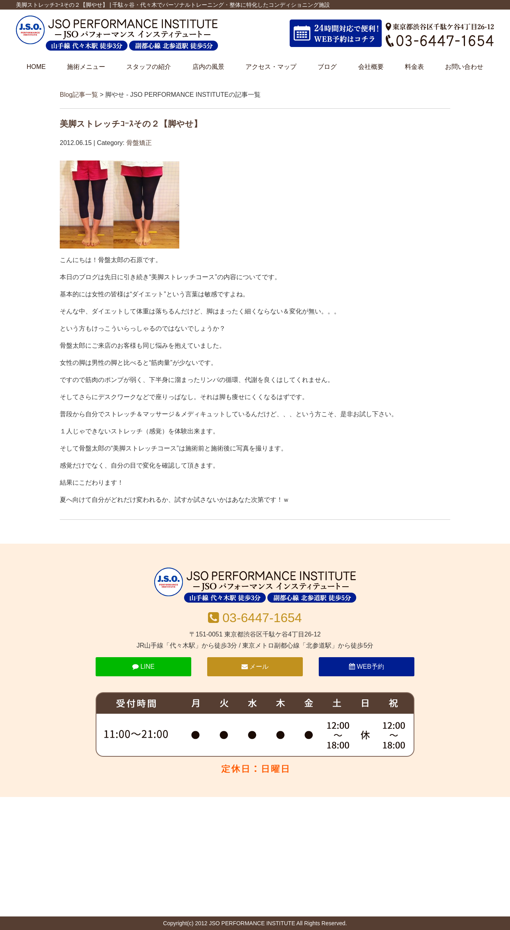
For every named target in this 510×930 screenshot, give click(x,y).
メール (255, 666)
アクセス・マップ (270, 66)
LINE (143, 666)
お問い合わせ (464, 66)
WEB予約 (366, 666)
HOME (36, 66)
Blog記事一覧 (79, 94)
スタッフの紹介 (148, 66)
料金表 (414, 66)
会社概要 (371, 66)
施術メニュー (86, 66)
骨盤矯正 (139, 142)
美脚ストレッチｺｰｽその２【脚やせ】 (131, 123)
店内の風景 (208, 66)
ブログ (327, 66)
